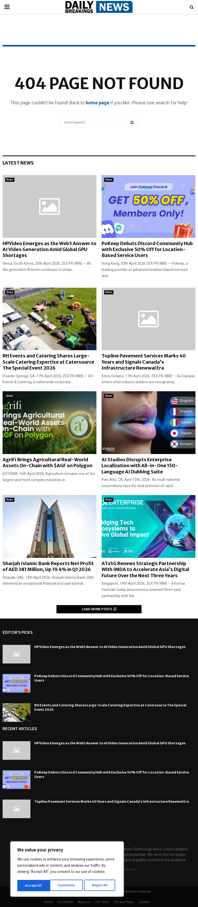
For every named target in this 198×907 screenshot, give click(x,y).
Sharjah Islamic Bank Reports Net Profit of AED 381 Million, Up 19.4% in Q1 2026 (48, 566)
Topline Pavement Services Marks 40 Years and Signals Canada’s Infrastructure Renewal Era (144, 362)
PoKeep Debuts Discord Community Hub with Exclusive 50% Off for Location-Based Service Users (147, 249)
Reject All (68, 885)
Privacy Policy (124, 902)
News (9, 179)
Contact (144, 902)
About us (84, 902)
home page (97, 102)
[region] (67, 869)
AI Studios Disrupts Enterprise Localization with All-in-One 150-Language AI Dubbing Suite (140, 466)
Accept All (101, 885)
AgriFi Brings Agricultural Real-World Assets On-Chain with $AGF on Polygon (47, 462)
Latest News (18, 163)
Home (48, 902)
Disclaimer (65, 902)
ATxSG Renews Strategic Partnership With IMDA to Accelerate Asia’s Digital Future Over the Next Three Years (145, 569)
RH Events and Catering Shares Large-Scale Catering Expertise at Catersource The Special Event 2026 (48, 362)
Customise (34, 885)
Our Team (102, 902)
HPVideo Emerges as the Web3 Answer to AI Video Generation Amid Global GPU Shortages (49, 249)
